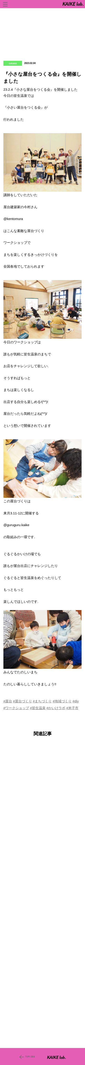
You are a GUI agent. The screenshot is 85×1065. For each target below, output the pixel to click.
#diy (76, 701)
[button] (42, 162)
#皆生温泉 (38, 708)
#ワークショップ (16, 708)
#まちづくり (42, 701)
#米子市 (72, 708)
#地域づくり (62, 701)
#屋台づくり (22, 701)
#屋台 (7, 701)
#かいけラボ (55, 708)
